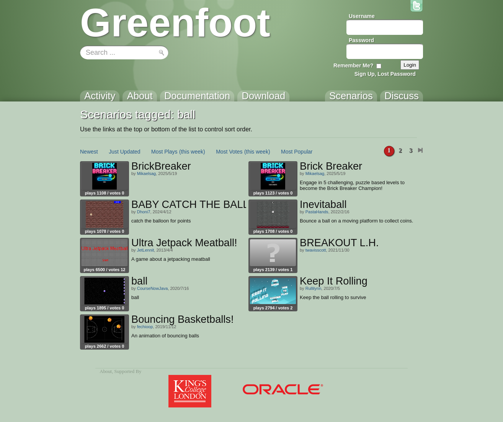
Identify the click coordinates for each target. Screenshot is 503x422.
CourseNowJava (152, 288)
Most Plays (164, 152)
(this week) (192, 152)
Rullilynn (313, 288)
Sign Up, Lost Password (385, 74)
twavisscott (315, 250)
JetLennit (145, 250)
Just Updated (124, 152)
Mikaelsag (146, 173)
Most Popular (296, 152)
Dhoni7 (143, 211)
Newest (89, 152)
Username (362, 16)
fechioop (145, 326)
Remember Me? (353, 65)
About (106, 371)
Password (361, 40)
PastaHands (316, 211)
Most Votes (229, 152)
